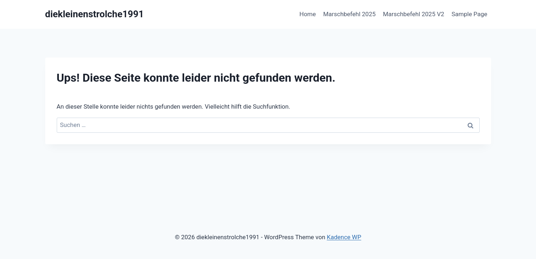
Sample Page (470, 14)
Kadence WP (344, 237)
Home (307, 14)
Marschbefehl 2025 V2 (413, 14)
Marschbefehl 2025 (349, 14)
